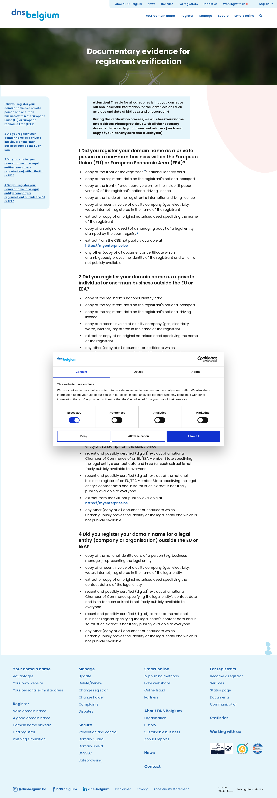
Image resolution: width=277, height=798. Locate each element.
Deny (83, 436)
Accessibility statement (171, 789)
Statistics (210, 4)
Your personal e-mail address (38, 690)
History (150, 725)
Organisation (155, 718)
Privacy (142, 789)
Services (217, 683)
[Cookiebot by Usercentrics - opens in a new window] (203, 359)
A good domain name (31, 718)
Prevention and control (98, 732)
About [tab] (196, 371)
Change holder (91, 697)
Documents (220, 697)
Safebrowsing (90, 760)
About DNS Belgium (128, 4)
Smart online (244, 16)
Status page (220, 690)
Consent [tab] (81, 371)
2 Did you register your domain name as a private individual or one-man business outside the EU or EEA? (22, 142)
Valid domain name (29, 711)
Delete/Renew (90, 683)
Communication (224, 704)
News (151, 4)
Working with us (234, 4)
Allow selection (138, 436)
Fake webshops (157, 683)
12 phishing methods (161, 676)
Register (187, 16)
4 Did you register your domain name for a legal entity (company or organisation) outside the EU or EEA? (24, 193)
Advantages (23, 676)
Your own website (28, 683)
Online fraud (154, 690)
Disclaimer (123, 789)
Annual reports (156, 739)
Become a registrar (226, 676)
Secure (223, 16)
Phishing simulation (29, 739)
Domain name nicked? (32, 725)
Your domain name (160, 16)
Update (85, 676)
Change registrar (93, 690)
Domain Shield (91, 746)
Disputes (86, 711)
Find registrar (24, 732)
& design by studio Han (250, 789)
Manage (205, 16)
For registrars (188, 4)
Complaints (88, 704)
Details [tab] (138, 371)
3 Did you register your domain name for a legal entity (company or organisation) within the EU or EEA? (23, 167)
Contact (167, 4)
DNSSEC (85, 753)
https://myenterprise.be (106, 245)
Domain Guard (91, 739)
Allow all (193, 436)
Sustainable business (162, 732)
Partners (151, 697)
